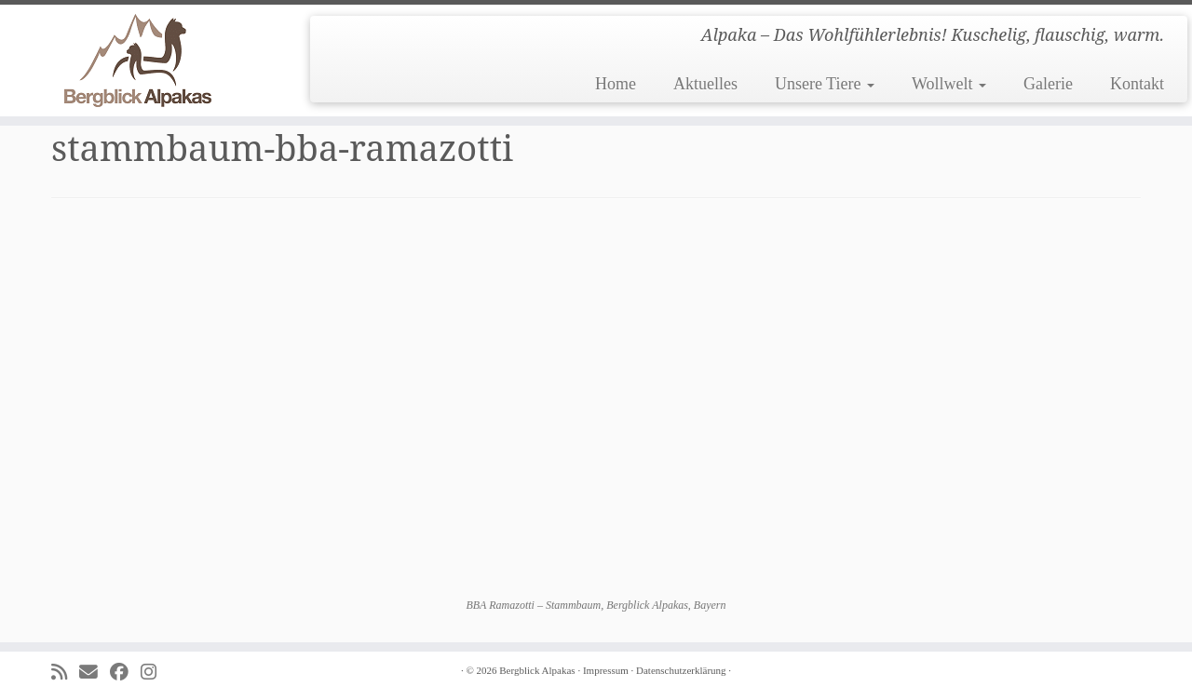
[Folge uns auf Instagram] (155, 672)
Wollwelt (949, 83)
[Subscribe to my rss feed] (65, 672)
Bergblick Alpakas (537, 670)
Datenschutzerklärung (681, 670)
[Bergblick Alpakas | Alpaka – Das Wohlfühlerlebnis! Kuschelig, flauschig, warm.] (137, 60)
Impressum (606, 670)
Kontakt (1137, 83)
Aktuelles (705, 83)
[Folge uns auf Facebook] (125, 672)
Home (615, 83)
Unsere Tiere (824, 83)
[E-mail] (94, 672)
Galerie (1048, 83)
